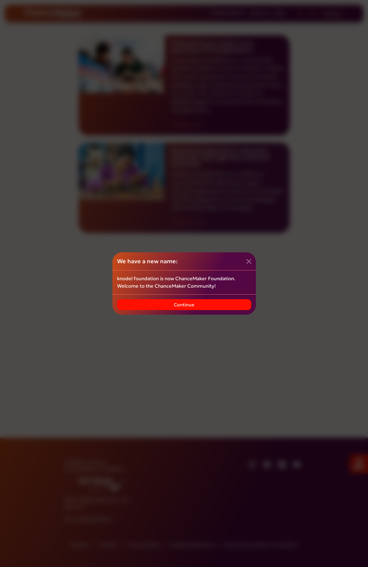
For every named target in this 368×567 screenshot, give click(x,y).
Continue (184, 304)
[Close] (249, 261)
